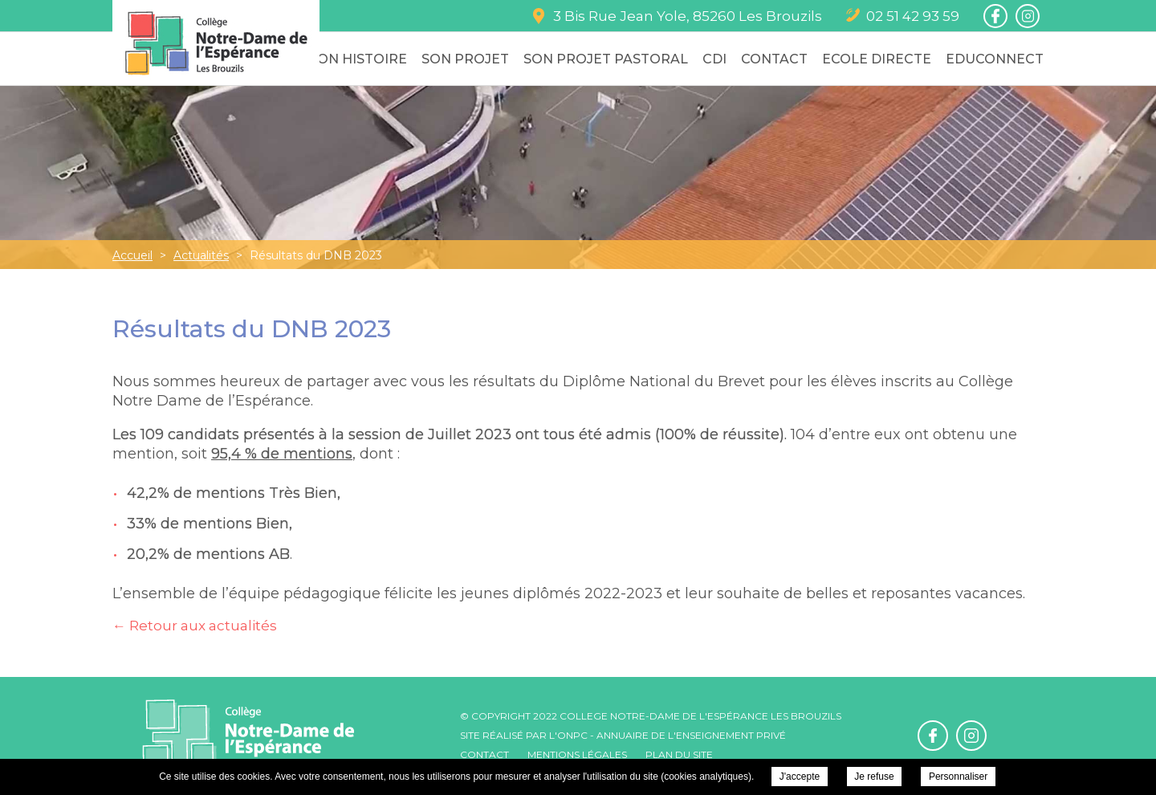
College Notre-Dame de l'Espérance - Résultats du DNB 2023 (216, 43)
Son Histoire (358, 59)
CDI (714, 59)
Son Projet (465, 59)
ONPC (572, 735)
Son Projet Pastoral (605, 59)
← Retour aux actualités (194, 626)
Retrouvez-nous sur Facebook (995, 16)
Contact (774, 59)
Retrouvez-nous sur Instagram (1028, 16)
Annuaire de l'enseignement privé (691, 735)
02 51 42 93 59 (912, 16)
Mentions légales (577, 754)
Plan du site (679, 754)
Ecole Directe (876, 59)
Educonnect (995, 59)
